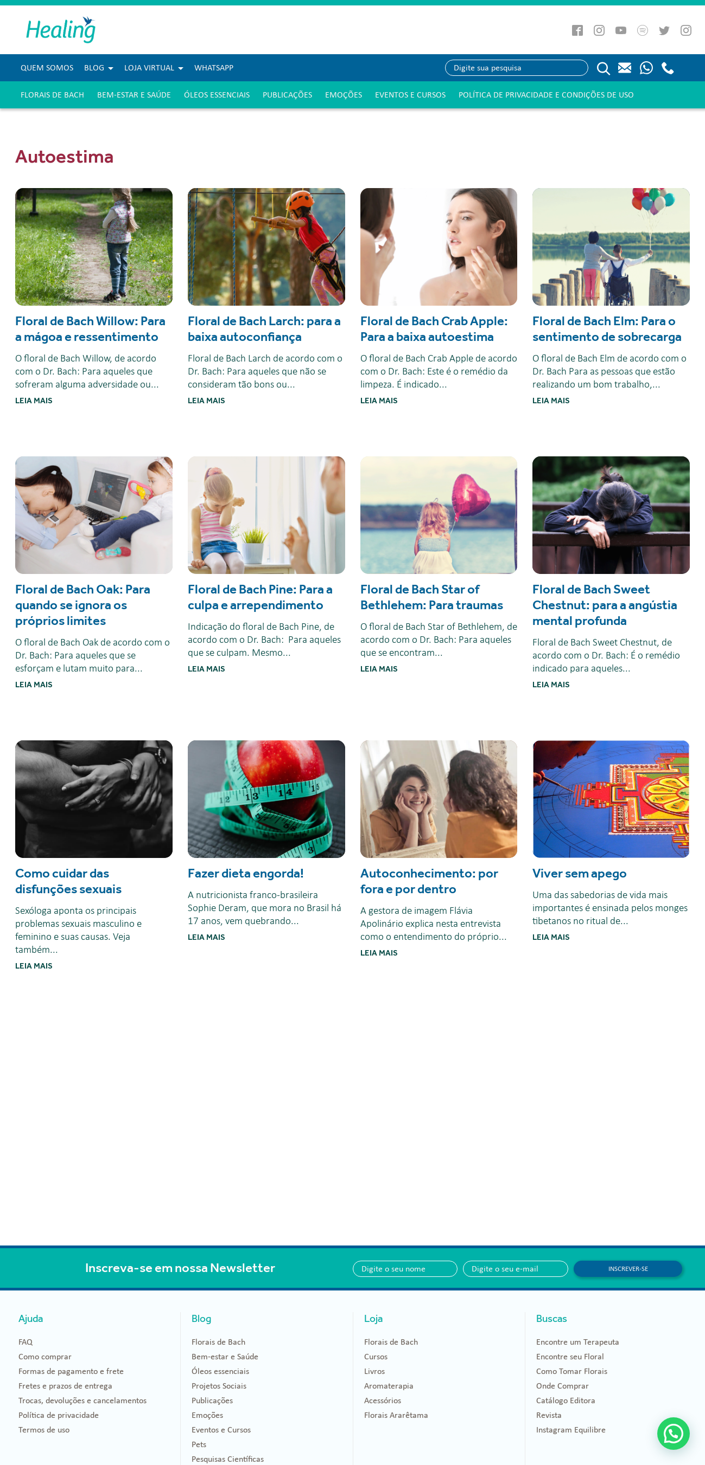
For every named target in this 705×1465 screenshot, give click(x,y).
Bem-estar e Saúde (134, 95)
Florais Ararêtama (396, 1415)
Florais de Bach (52, 95)
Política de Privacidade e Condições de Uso (546, 95)
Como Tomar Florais (571, 1371)
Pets (199, 1444)
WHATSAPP (213, 68)
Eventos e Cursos (410, 95)
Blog (94, 68)
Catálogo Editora (565, 1400)
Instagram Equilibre (571, 1430)
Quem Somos (47, 68)
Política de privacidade (58, 1415)
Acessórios (382, 1400)
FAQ (25, 1342)
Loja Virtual (149, 68)
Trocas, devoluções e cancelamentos (82, 1400)
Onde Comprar (562, 1386)
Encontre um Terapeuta (577, 1342)
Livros (374, 1371)
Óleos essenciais (217, 95)
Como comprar (45, 1356)
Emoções (343, 95)
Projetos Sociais (219, 1386)
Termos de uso (43, 1430)
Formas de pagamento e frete (71, 1371)
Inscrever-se (628, 1269)
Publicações (287, 95)
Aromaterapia (389, 1386)
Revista (549, 1415)
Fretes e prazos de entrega (65, 1386)
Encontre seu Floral (570, 1356)
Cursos (376, 1356)
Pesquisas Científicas (228, 1459)
